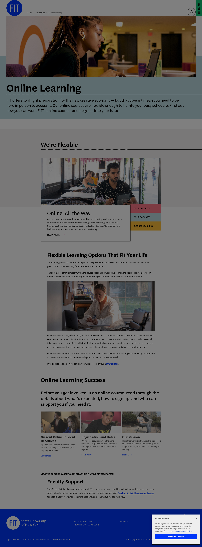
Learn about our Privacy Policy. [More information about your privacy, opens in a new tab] (180, 531)
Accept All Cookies (176, 536)
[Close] (197, 518)
